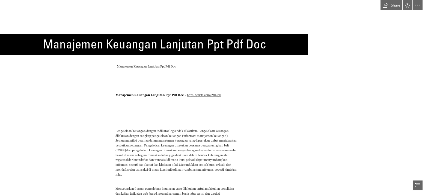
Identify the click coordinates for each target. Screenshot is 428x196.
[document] (214, 98)
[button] (391, 5)
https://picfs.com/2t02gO (204, 95)
